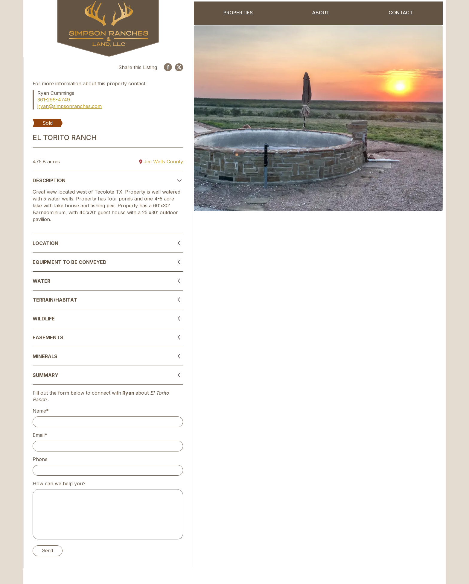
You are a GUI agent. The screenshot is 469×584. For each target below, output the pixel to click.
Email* (40, 435)
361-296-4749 (53, 100)
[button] (108, 180)
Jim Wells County (161, 162)
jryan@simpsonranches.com (69, 106)
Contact (401, 13)
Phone (40, 459)
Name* (41, 411)
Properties (238, 13)
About (320, 13)
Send (47, 550)
